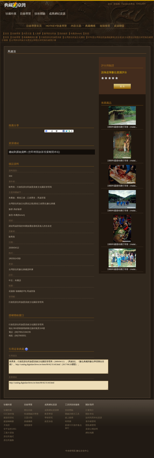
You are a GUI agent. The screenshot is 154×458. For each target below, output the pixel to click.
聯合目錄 (28, 410)
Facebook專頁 (128, 4)
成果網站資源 (57, 13)
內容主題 (76, 25)
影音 (87, 33)
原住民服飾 (9, 440)
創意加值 (49, 421)
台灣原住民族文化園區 (74, 37)
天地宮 (7, 425)
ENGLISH (140, 4)
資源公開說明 (92, 429)
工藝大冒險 (9, 432)
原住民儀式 (9, 436)
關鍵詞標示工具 (72, 414)
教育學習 (49, 414)
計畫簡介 (90, 410)
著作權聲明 (91, 421)
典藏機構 (90, 25)
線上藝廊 (69, 417)
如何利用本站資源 (94, 417)
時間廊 (68, 421)
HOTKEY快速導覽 (56, 25)
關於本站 (90, 414)
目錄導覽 (25, 13)
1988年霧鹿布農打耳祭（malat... (122, 127)
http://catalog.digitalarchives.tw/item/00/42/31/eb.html (58, 385)
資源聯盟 (119, 25)
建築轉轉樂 (9, 421)
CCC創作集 (9, 414)
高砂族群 (63, 33)
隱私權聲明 (91, 425)
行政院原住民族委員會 (51, 37)
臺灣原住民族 (50, 33)
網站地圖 (90, 432)
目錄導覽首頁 (34, 25)
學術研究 (49, 417)
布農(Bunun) (76, 33)
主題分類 (28, 417)
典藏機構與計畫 (30, 37)
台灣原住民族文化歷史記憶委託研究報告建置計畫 (33, 40)
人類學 (38, 33)
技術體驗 (39, 13)
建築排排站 (9, 417)
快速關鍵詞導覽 (31, 414)
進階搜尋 (105, 25)
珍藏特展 (10, 13)
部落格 (117, 4)
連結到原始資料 (18, 151)
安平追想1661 (10, 429)
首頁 (110, 4)
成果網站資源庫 (52, 410)
